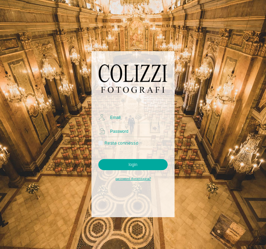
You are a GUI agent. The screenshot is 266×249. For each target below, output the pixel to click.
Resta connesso (118, 143)
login (132, 164)
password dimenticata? (133, 178)
